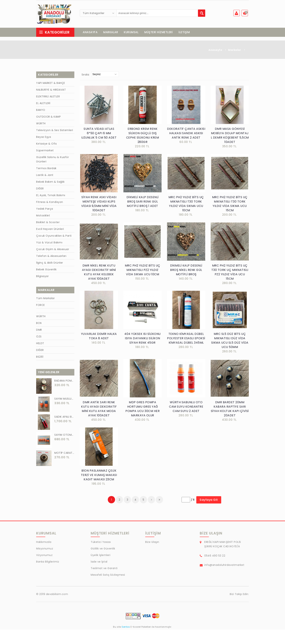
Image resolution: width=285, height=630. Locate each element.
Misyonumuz (44, 549)
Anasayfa (215, 51)
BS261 (39, 357)
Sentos (126, 627)
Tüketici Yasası (101, 543)
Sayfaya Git (209, 501)
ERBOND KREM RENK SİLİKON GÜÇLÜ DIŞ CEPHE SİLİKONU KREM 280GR (142, 136)
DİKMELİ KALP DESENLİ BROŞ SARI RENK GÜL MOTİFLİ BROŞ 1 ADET (143, 202)
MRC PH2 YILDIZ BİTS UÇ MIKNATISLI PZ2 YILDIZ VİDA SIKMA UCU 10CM (142, 270)
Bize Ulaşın (152, 543)
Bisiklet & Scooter (48, 223)
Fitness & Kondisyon (49, 203)
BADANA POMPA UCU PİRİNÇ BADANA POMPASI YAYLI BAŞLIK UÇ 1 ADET (64, 381)
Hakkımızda (43, 543)
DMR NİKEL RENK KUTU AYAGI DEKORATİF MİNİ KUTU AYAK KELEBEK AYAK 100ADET (99, 273)
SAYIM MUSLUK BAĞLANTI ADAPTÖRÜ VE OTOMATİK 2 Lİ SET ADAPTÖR (64, 399)
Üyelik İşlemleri (100, 556)
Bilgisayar (42, 277)
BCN (39, 324)
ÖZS (39, 337)
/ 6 (193, 500)
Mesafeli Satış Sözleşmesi (108, 576)
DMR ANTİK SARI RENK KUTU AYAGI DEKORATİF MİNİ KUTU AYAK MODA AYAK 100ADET (99, 409)
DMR (39, 330)
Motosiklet (43, 216)
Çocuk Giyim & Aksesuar (52, 250)
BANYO (40, 111)
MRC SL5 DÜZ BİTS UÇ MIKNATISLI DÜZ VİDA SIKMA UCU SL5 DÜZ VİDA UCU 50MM (229, 341)
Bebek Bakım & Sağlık (50, 182)
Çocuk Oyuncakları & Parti (54, 236)
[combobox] (98, 13)
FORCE (40, 306)
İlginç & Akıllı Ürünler (49, 263)
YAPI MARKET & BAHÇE (50, 84)
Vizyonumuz (44, 556)
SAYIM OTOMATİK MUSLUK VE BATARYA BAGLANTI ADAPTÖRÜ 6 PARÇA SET (64, 436)
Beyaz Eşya (43, 138)
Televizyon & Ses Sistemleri (54, 131)
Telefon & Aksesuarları (51, 257)
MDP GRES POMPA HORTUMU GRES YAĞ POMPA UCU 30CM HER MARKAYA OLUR (142, 409)
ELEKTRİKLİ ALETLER (48, 97)
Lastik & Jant (44, 176)
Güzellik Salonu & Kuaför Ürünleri (52, 160)
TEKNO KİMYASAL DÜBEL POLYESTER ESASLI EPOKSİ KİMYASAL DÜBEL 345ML (186, 339)
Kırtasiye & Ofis (46, 144)
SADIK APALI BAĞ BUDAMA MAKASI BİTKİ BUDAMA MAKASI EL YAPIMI (64, 417)
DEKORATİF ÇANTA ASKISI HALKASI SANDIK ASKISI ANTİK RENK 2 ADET (186, 134)
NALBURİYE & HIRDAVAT (51, 90)
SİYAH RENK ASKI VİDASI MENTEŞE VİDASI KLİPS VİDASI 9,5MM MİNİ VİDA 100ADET (99, 204)
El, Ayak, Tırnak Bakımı (50, 196)
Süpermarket (45, 151)
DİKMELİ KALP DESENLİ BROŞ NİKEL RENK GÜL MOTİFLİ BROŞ (186, 270)
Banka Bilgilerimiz (47, 562)
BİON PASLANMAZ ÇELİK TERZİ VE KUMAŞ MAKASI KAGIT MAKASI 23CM (99, 475)
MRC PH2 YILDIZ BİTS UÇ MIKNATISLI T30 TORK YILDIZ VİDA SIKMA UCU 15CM (230, 204)
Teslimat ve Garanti (104, 569)
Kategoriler (54, 33)
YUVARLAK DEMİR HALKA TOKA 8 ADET (99, 337)
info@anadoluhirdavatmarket (224, 566)
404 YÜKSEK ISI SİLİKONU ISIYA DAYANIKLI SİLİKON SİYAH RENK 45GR (142, 339)
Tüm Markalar (45, 299)
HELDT (40, 344)
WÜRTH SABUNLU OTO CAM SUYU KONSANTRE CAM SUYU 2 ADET (186, 407)
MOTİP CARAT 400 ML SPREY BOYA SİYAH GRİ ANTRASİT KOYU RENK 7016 (64, 454)
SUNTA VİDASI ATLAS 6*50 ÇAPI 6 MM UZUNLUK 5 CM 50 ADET (99, 134)
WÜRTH (41, 124)
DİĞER (40, 189)
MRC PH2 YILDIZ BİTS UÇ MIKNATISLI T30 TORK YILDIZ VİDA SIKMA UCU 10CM (186, 204)
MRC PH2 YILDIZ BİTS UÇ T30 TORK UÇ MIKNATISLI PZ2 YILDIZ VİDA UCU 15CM (229, 273)
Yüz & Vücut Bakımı (49, 243)
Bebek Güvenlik (46, 270)
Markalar (234, 51)
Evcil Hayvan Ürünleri (50, 230)
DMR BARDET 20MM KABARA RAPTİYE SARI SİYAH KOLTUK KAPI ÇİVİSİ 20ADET (230, 409)
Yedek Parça (44, 209)
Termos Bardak (46, 169)
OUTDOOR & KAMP (48, 117)
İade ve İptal (99, 562)
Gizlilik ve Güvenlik (103, 549)
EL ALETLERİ (43, 104)
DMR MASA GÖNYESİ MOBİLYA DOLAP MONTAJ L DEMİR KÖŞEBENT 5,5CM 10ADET (230, 136)
